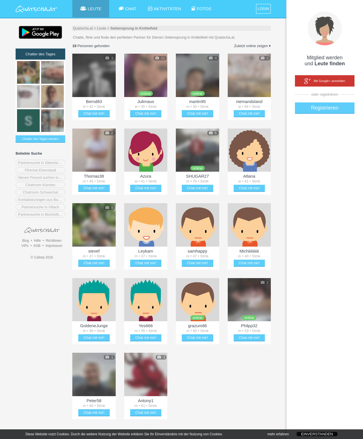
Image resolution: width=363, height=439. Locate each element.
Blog (25, 241)
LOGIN (263, 9)
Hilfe (37, 241)
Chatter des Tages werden (40, 138)
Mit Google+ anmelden (324, 81)
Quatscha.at (83, 28)
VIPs (24, 246)
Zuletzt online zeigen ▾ (252, 46)
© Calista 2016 (42, 257)
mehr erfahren (278, 436)
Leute (101, 28)
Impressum (53, 246)
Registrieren (324, 108)
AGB (36, 246)
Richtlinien (53, 241)
